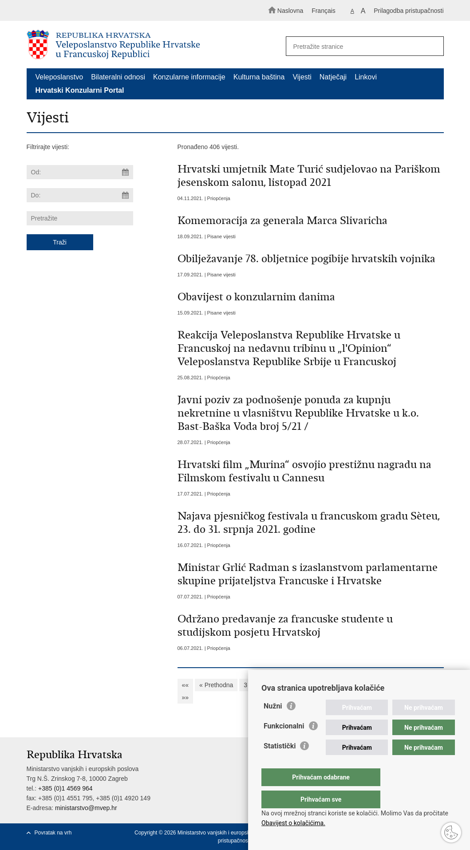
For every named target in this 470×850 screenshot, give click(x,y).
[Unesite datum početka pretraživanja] (80, 172)
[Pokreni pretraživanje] (433, 46)
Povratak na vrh (53, 833)
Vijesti (301, 77)
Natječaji (333, 77)
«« (185, 685)
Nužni (273, 724)
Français (324, 10)
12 (380, 685)
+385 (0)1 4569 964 (65, 788)
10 (345, 685)
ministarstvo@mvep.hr (86, 807)
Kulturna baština (259, 77)
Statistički (280, 763)
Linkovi (366, 77)
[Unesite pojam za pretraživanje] (360, 46)
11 (363, 685)
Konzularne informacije (189, 77)
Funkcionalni (284, 744)
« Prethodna (216, 685)
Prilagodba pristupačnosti (408, 10)
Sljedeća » (409, 685)
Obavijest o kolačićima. (293, 822)
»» (185, 697)
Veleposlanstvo (59, 77)
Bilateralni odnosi (118, 77)
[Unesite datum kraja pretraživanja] (80, 195)
